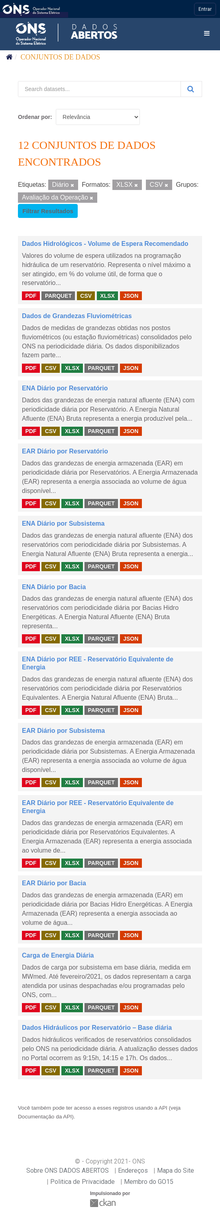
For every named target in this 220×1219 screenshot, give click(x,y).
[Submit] (191, 89)
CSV (86, 295)
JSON (130, 295)
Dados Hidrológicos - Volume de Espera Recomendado (105, 243)
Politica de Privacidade (82, 1181)
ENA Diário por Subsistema (63, 523)
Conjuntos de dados (60, 57)
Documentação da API (45, 1117)
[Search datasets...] (99, 89)
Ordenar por (34, 117)
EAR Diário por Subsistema (63, 730)
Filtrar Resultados (47, 211)
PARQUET (58, 295)
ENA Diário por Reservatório (65, 388)
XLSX (107, 295)
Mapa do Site (175, 1170)
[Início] (9, 57)
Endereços (133, 1170)
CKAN (103, 1203)
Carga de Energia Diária (58, 955)
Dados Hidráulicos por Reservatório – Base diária (97, 1027)
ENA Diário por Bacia (54, 587)
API (163, 1108)
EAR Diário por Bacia (54, 883)
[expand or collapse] (207, 33)
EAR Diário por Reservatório (65, 451)
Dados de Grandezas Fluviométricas (77, 316)
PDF (30, 295)
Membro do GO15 (148, 1181)
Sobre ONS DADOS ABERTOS (67, 1170)
